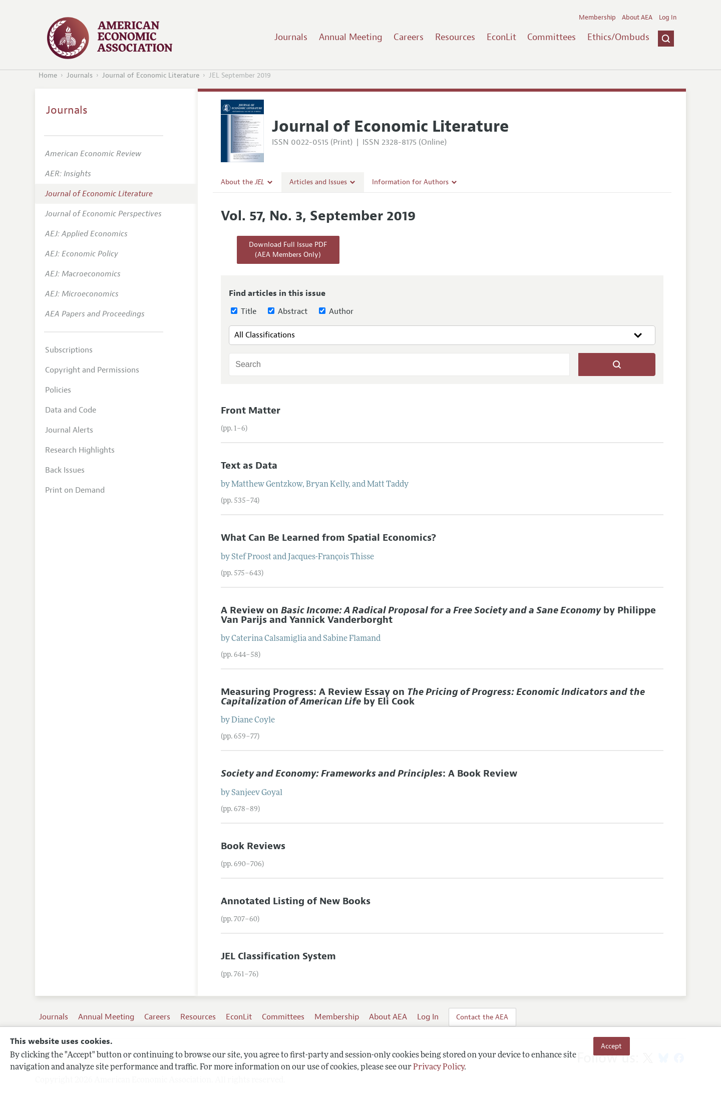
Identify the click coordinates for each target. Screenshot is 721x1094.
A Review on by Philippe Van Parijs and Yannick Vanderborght (438, 615)
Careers (409, 37)
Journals (290, 37)
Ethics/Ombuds (618, 37)
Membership (597, 18)
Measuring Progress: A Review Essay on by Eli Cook (433, 696)
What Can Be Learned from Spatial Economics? (328, 538)
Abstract (287, 311)
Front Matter (250, 411)
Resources (455, 37)
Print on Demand (75, 490)
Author (336, 311)
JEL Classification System (278, 956)
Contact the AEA (482, 1016)
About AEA (637, 18)
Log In (667, 18)
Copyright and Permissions (92, 370)
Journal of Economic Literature (150, 75)
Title (243, 311)
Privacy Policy (438, 1067)
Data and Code (70, 410)
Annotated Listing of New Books (296, 901)
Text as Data (249, 466)
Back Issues (65, 470)
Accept (611, 1045)
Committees (551, 37)
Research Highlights (80, 450)
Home (48, 75)
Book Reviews (253, 846)
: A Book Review (369, 774)
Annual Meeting (351, 37)
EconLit (501, 37)
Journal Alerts (69, 430)
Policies (58, 390)
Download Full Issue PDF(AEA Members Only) (288, 249)
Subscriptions (69, 350)
